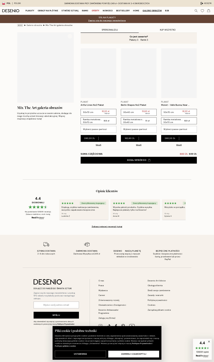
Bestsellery (123, 10)
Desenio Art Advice (157, 280)
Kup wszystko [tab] (168, 29)
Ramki (85, 10)
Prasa (101, 285)
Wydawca (103, 290)
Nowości (108, 10)
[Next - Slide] (189, 209)
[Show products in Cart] (208, 10)
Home (136, 10)
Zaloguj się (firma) (107, 318)
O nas (101, 280)
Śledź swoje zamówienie (159, 290)
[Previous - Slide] (56, 209)
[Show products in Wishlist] (202, 10)
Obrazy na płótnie (48, 10)
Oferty (95, 10)
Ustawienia (80, 354)
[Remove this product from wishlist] (115, 105)
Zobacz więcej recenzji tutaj (107, 226)
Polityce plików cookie (65, 346)
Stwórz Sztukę (70, 10)
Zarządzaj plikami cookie (159, 310)
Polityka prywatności (157, 300)
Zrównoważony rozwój (108, 300)
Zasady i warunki (156, 295)
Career (101, 295)
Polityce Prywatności (65, 324)
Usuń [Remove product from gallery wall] (98, 145)
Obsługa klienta (155, 285)
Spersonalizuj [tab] (110, 29)
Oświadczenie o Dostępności (112, 305)
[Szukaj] (196, 11)
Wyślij (56, 315)
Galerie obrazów (152, 10)
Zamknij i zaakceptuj (133, 354)
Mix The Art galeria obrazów (59, 25)
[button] (202, 349)
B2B (167, 10)
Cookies (151, 305)
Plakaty (30, 10)
